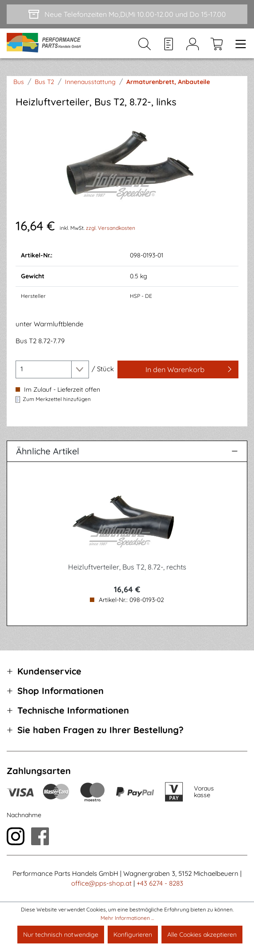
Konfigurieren (132, 935)
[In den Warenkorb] (177, 369)
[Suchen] (145, 43)
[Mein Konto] (193, 43)
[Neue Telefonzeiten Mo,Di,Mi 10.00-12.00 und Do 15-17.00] (127, 14)
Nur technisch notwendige (60, 935)
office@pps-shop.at (101, 883)
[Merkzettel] (169, 43)
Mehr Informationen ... (127, 918)
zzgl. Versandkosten (110, 228)
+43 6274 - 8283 (160, 883)
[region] (127, 162)
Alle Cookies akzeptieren (202, 935)
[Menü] (238, 43)
